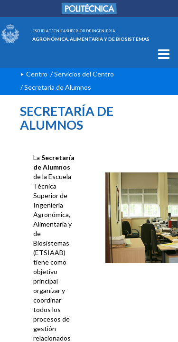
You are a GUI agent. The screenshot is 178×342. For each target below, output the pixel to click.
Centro (36, 74)
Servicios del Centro (84, 74)
